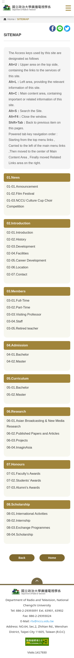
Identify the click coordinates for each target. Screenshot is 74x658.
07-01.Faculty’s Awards (23, 473)
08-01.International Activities (27, 514)
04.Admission (17, 345)
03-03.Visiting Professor (24, 314)
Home (11, 19)
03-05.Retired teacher (22, 328)
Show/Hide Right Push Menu (68, 8)
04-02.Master (16, 361)
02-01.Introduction (20, 232)
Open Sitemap (37, 581)
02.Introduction (18, 223)
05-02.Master (16, 394)
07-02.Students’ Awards (24, 480)
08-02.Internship (18, 520)
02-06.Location (17, 267)
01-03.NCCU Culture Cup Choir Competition (29, 203)
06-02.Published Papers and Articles (33, 433)
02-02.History (16, 239)
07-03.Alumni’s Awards (23, 487)
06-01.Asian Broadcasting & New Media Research (36, 424)
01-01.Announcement (22, 186)
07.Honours (16, 464)
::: (3, 1)
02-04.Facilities (18, 253)
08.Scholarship (18, 504)
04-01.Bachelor (18, 354)
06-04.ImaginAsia (19, 447)
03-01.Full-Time (18, 300)
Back (22, 557)
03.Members (16, 291)
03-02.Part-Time (18, 307)
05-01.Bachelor (18, 387)
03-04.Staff (15, 321)
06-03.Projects (17, 440)
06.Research (16, 411)
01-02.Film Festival (20, 193)
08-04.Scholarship (20, 534)
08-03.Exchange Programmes (28, 528)
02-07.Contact (17, 274)
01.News (13, 177)
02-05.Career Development (26, 260)
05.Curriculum (18, 378)
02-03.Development (21, 246)
